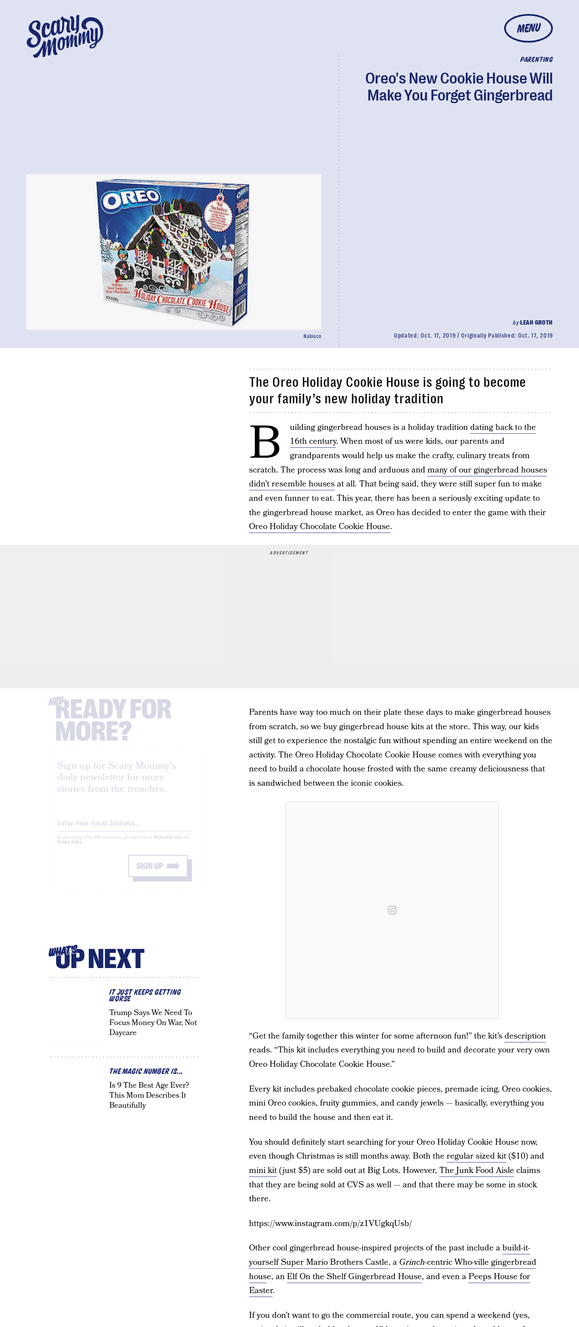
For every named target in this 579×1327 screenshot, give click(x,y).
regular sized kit (476, 1156)
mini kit (263, 1170)
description (525, 1036)
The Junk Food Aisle (476, 1170)
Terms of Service (167, 844)
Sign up (149, 873)
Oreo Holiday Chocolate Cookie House (319, 527)
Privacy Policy (69, 849)
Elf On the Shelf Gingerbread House (354, 1277)
